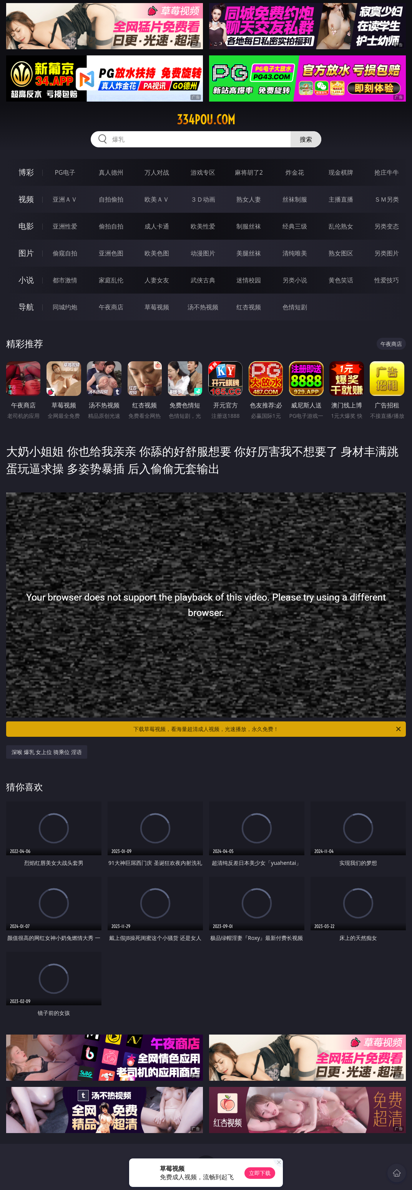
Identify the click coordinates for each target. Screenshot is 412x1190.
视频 (26, 199)
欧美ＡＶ (157, 199)
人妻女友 (157, 280)
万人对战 (157, 172)
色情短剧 (294, 307)
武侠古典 (203, 280)
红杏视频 (248, 307)
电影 (26, 226)
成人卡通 (157, 226)
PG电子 (65, 172)
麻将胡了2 (249, 172)
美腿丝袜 (248, 253)
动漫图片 (203, 253)
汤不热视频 (203, 307)
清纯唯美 (294, 253)
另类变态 (386, 226)
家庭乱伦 (111, 280)
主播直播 (341, 199)
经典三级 (294, 226)
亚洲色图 (111, 253)
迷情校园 (248, 280)
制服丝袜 (248, 226)
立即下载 (260, 1173)
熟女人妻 (248, 199)
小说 (26, 280)
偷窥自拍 (65, 253)
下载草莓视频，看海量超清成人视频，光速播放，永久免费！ (267, 729)
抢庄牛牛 (386, 172)
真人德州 (111, 172)
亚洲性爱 (65, 226)
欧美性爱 (203, 226)
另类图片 (386, 253)
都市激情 (65, 280)
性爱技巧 (386, 280)
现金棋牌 (341, 172)
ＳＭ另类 (386, 199)
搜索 (306, 139)
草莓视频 (157, 307)
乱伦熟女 (341, 226)
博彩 (26, 172)
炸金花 (295, 172)
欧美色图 (157, 253)
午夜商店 (111, 307)
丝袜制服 (294, 199)
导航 (26, 307)
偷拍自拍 (111, 226)
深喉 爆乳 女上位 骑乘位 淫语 (47, 752)
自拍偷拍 (111, 199)
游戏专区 (203, 172)
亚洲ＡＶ (65, 199)
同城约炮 (65, 307)
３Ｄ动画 (203, 199)
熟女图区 (341, 253)
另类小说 (294, 280)
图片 (26, 253)
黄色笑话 (341, 280)
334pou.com (206, 119)
